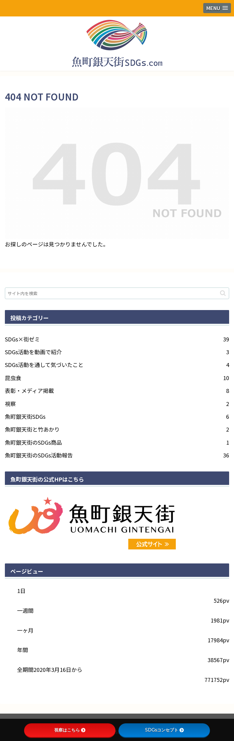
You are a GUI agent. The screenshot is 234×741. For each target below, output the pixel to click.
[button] (223, 293)
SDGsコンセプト (164, 730)
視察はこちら (69, 730)
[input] (117, 293)
